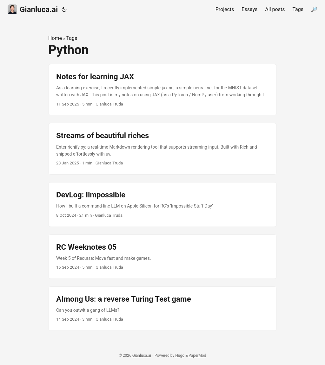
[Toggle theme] (64, 9)
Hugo (179, 355)
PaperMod (197, 355)
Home (55, 38)
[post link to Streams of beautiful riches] (162, 148)
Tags (71, 38)
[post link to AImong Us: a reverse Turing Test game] (162, 308)
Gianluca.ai (33, 9)
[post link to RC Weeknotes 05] (162, 257)
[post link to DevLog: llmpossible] (162, 204)
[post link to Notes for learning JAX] (162, 89)
